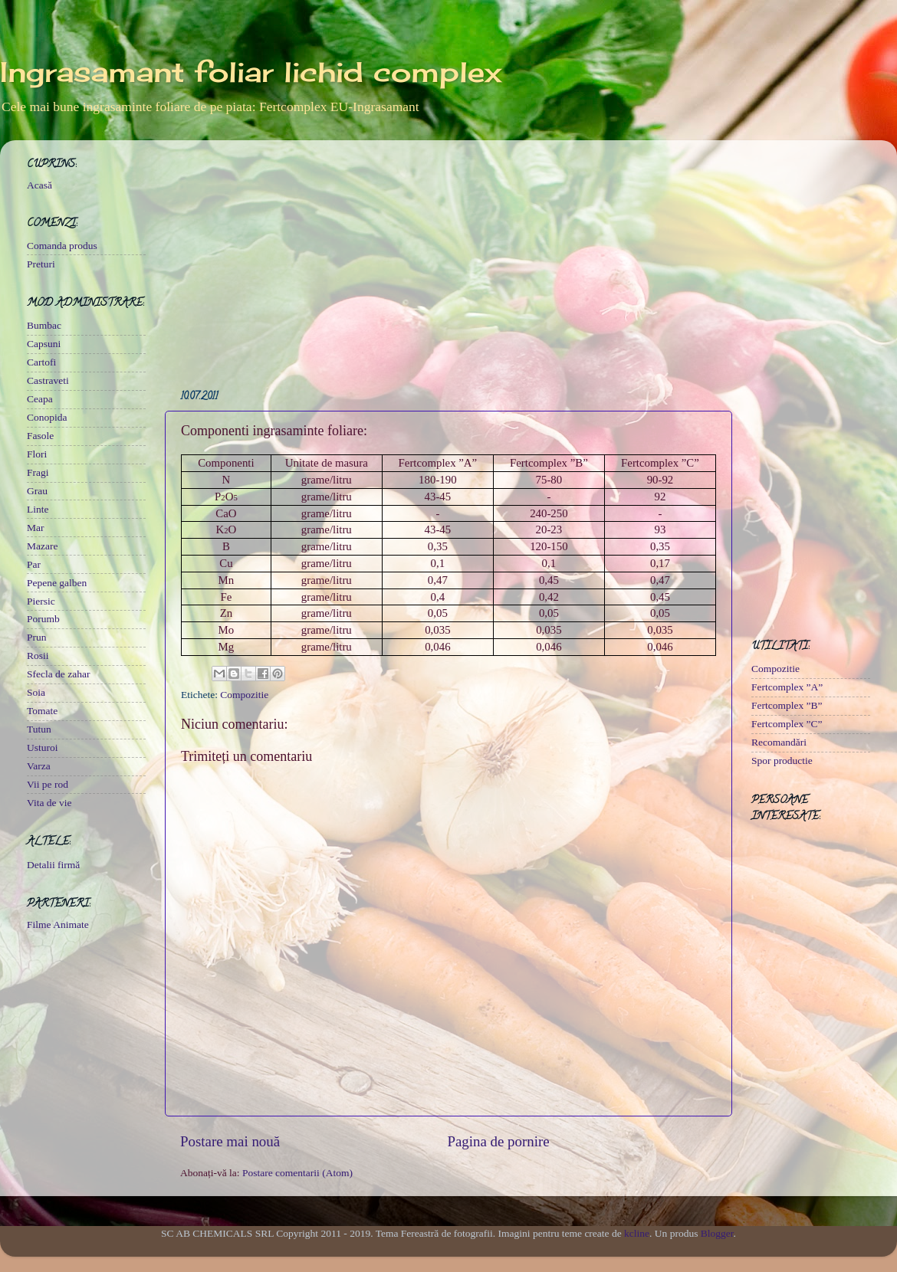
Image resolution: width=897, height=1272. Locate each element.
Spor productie (782, 760)
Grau (37, 491)
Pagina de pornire (498, 1141)
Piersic (41, 601)
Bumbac (44, 325)
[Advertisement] (448, 259)
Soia (36, 692)
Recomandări (779, 742)
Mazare (42, 546)
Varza (39, 766)
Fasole (40, 435)
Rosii (38, 655)
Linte (38, 509)
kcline (636, 1233)
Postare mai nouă (230, 1141)
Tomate (42, 710)
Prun (37, 637)
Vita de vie (49, 802)
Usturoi (42, 747)
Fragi (38, 472)
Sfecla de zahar (58, 674)
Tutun (39, 729)
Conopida (47, 417)
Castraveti (48, 380)
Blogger (717, 1233)
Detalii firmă (53, 864)
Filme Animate (58, 924)
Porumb (43, 619)
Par (34, 564)
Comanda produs (62, 245)
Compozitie (244, 694)
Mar (35, 527)
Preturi (41, 264)
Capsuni (44, 343)
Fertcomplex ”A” (787, 687)
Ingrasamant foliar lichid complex (250, 72)
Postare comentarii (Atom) (297, 1173)
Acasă (39, 185)
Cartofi (41, 362)
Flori (37, 454)
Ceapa (40, 399)
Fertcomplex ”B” (787, 705)
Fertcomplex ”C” (787, 723)
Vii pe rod (47, 784)
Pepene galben (57, 582)
